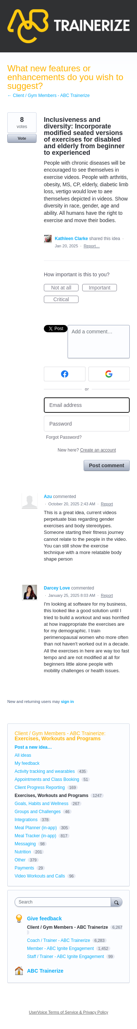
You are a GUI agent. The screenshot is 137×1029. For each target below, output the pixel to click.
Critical (66, 299)
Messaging (25, 843)
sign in (67, 701)
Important (103, 288)
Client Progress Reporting (40, 787)
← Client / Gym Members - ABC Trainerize (48, 95)
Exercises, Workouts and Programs (58, 738)
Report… (92, 246)
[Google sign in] (109, 374)
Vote (22, 138)
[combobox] (64, 902)
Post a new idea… (33, 747)
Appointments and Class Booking (47, 779)
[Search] (116, 901)
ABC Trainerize (45, 971)
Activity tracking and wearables (45, 771)
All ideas (23, 755)
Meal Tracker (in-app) (35, 835)
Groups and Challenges (38, 811)
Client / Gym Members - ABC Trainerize (59, 733)
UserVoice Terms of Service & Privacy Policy (68, 1012)
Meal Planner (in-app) (36, 827)
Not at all (65, 288)
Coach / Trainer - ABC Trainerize (59, 940)
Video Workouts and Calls (40, 876)
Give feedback (44, 918)
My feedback (27, 763)
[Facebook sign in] (64, 374)
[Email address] (87, 405)
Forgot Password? (63, 437)
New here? (87, 450)
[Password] (87, 423)
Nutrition (23, 851)
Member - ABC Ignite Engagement (61, 948)
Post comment (106, 465)
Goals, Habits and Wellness (41, 803)
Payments (24, 868)
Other (20, 860)
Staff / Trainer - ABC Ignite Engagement (66, 956)
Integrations (26, 819)
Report (107, 504)
